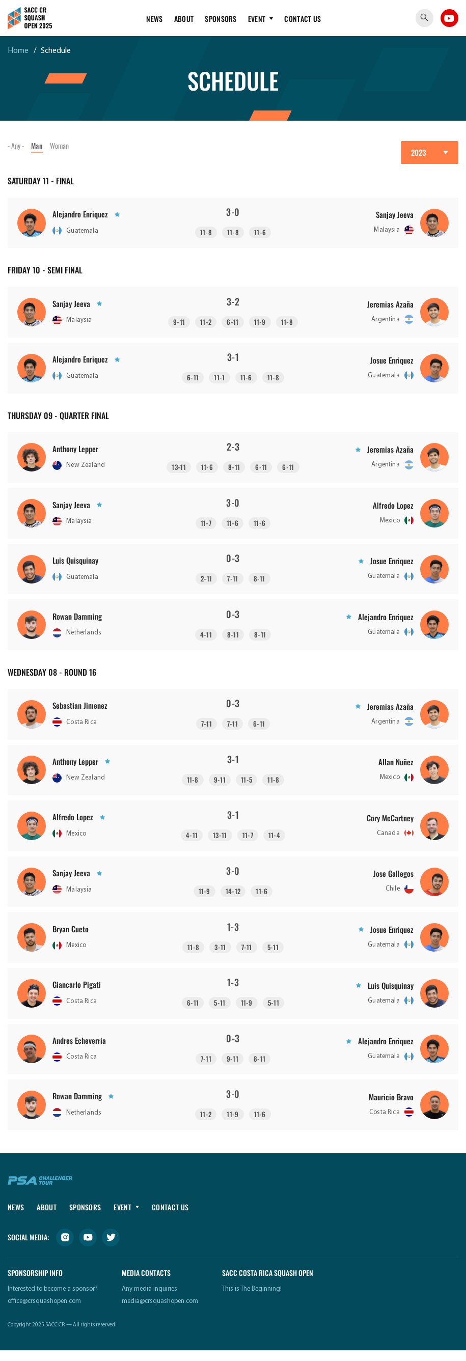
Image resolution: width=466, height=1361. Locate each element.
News (154, 18)
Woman (61, 145)
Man (38, 145)
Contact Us (302, 18)
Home (18, 51)
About (184, 18)
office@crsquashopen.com (44, 1312)
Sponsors (221, 18)
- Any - (16, 145)
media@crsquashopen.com (160, 1312)
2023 (418, 152)
